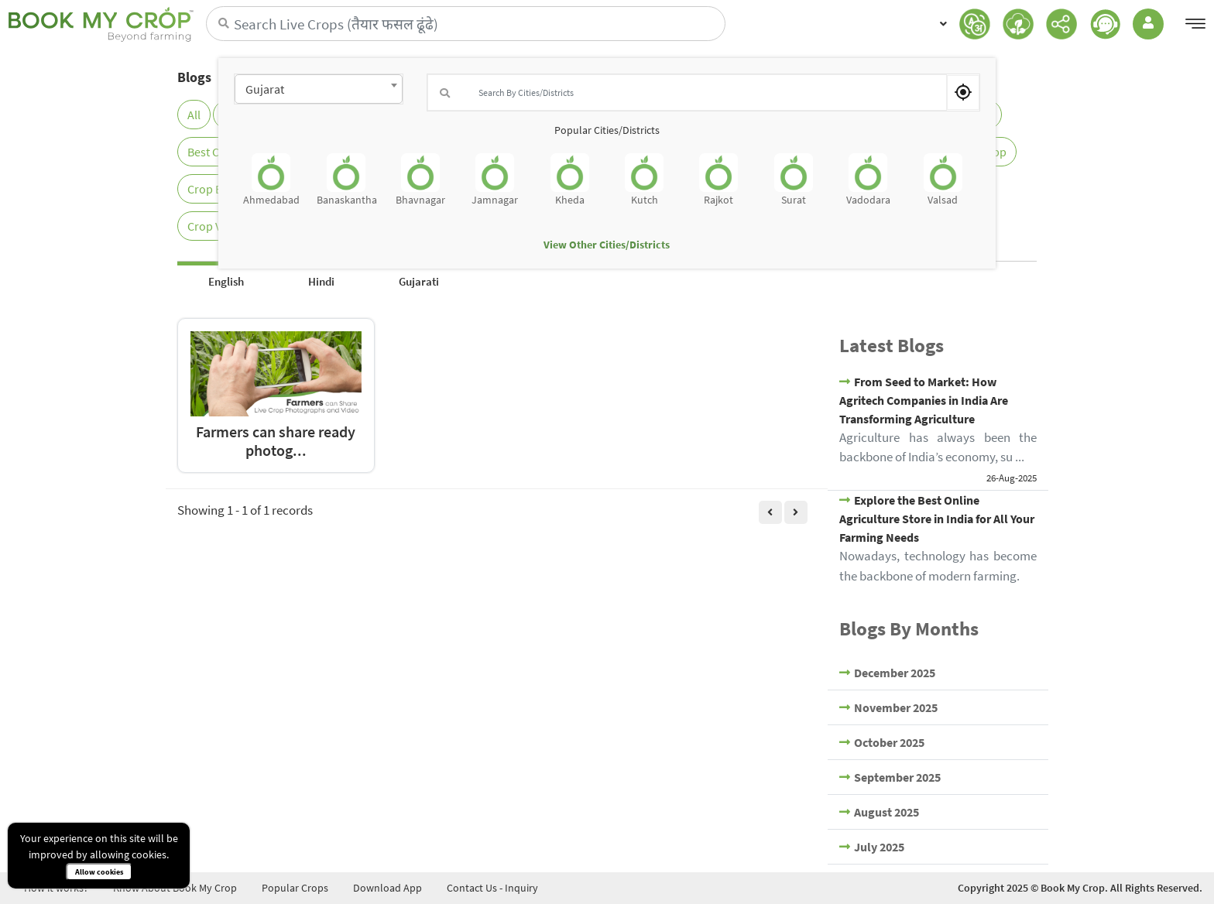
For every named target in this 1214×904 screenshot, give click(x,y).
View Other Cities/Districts (607, 245)
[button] (940, 24)
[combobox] (318, 89)
